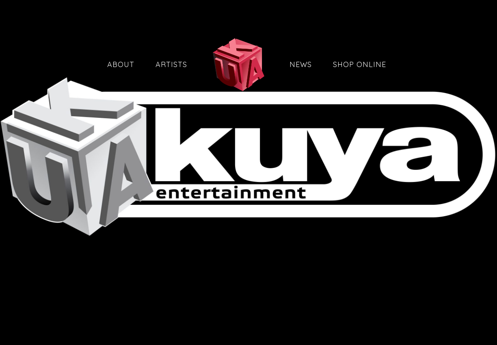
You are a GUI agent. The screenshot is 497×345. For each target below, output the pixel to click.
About (120, 64)
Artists (171, 64)
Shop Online (359, 64)
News (301, 64)
